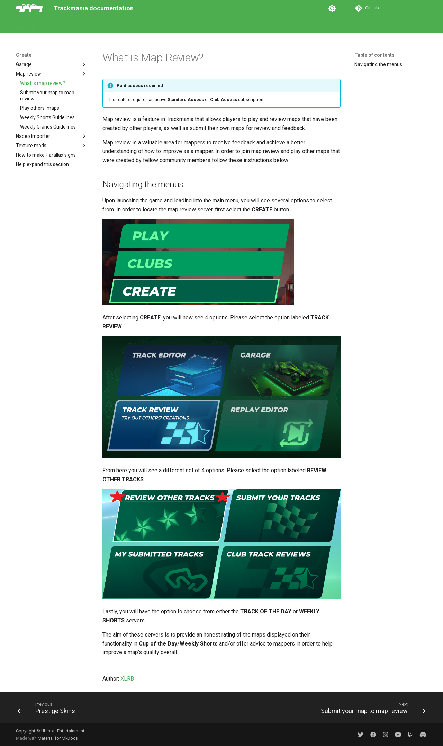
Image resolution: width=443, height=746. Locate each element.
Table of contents (374, 55)
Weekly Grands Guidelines (48, 127)
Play (46, 25)
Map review (51, 74)
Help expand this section (42, 164)
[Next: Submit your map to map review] (371, 709)
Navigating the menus (378, 64)
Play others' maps (39, 108)
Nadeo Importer (51, 136)
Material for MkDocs (58, 738)
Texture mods (51, 145)
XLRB (127, 678)
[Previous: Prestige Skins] (48, 709)
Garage (51, 64)
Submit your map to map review (47, 96)
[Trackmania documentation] (29, 8)
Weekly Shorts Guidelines (47, 117)
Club (65, 25)
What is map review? (42, 83)
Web (107, 25)
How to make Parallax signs (46, 155)
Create (86, 25)
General (24, 25)
